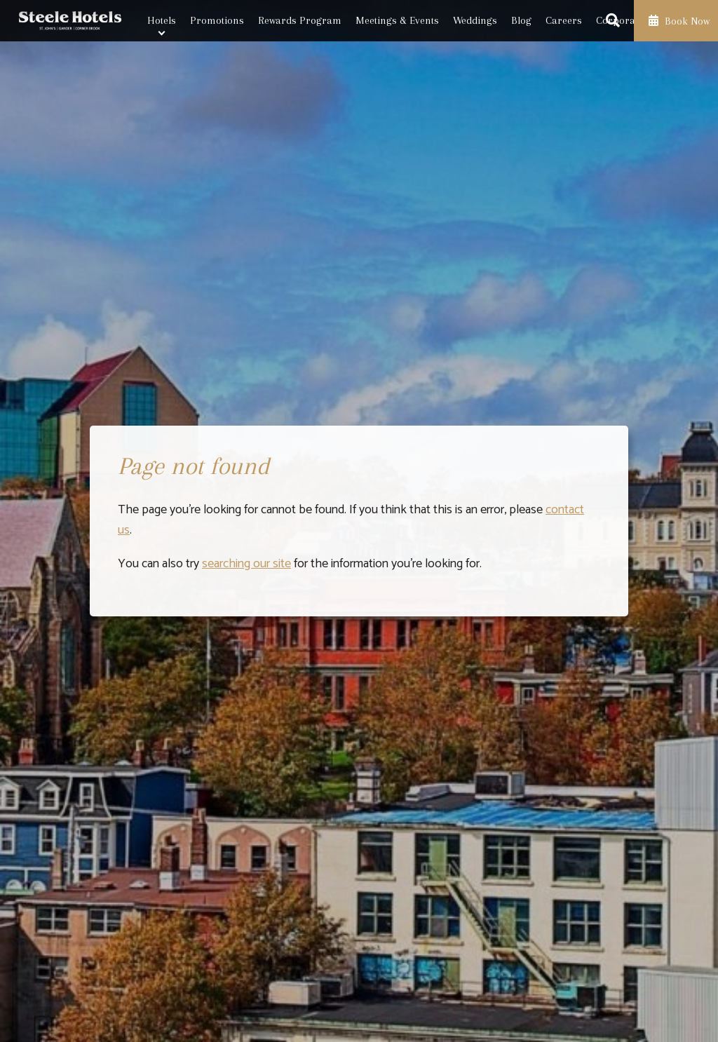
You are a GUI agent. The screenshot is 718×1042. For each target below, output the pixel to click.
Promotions (217, 20)
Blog (521, 20)
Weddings (475, 20)
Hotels (161, 20)
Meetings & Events (397, 20)
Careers (564, 20)
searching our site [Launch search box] (246, 563)
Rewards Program (299, 20)
